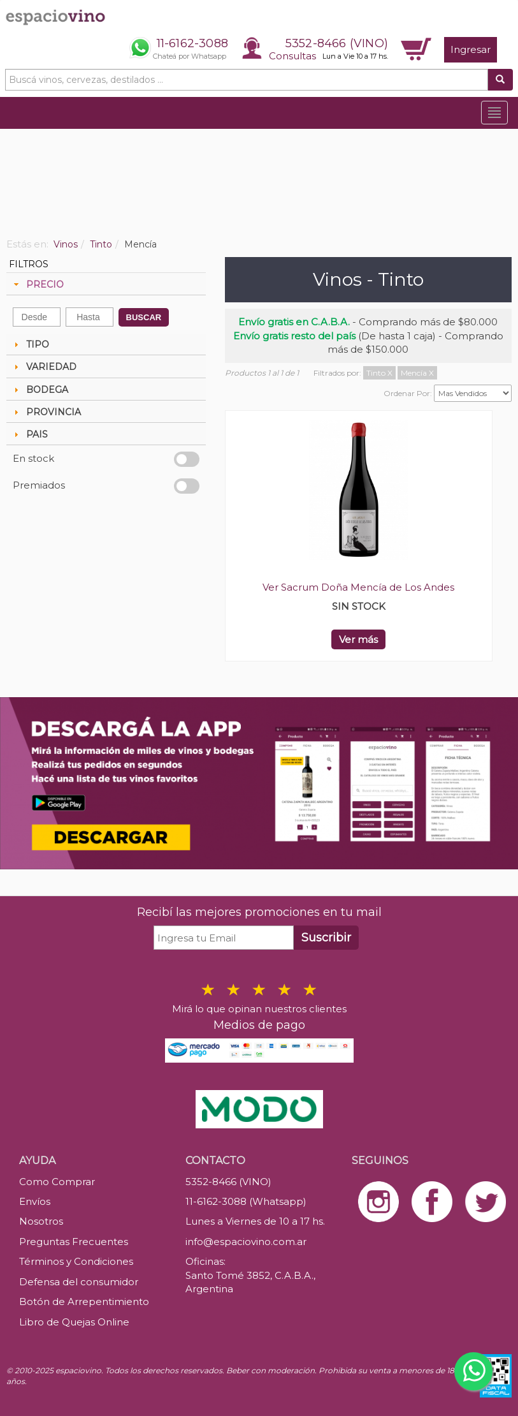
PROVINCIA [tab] (46, 412)
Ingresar (470, 49)
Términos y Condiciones (76, 1261)
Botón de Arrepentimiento (84, 1301)
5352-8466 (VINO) (336, 43)
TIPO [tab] (30, 344)
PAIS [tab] (29, 434)
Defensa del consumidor (78, 1282)
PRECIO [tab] (37, 284)
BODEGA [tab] (39, 389)
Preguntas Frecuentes (73, 1241)
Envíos (34, 1201)
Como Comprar (57, 1182)
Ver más (358, 639)
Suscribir (326, 938)
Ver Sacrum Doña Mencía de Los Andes (358, 587)
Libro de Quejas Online (74, 1322)
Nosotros (41, 1221)
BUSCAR (144, 317)
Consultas (292, 56)
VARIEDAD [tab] (43, 366)
